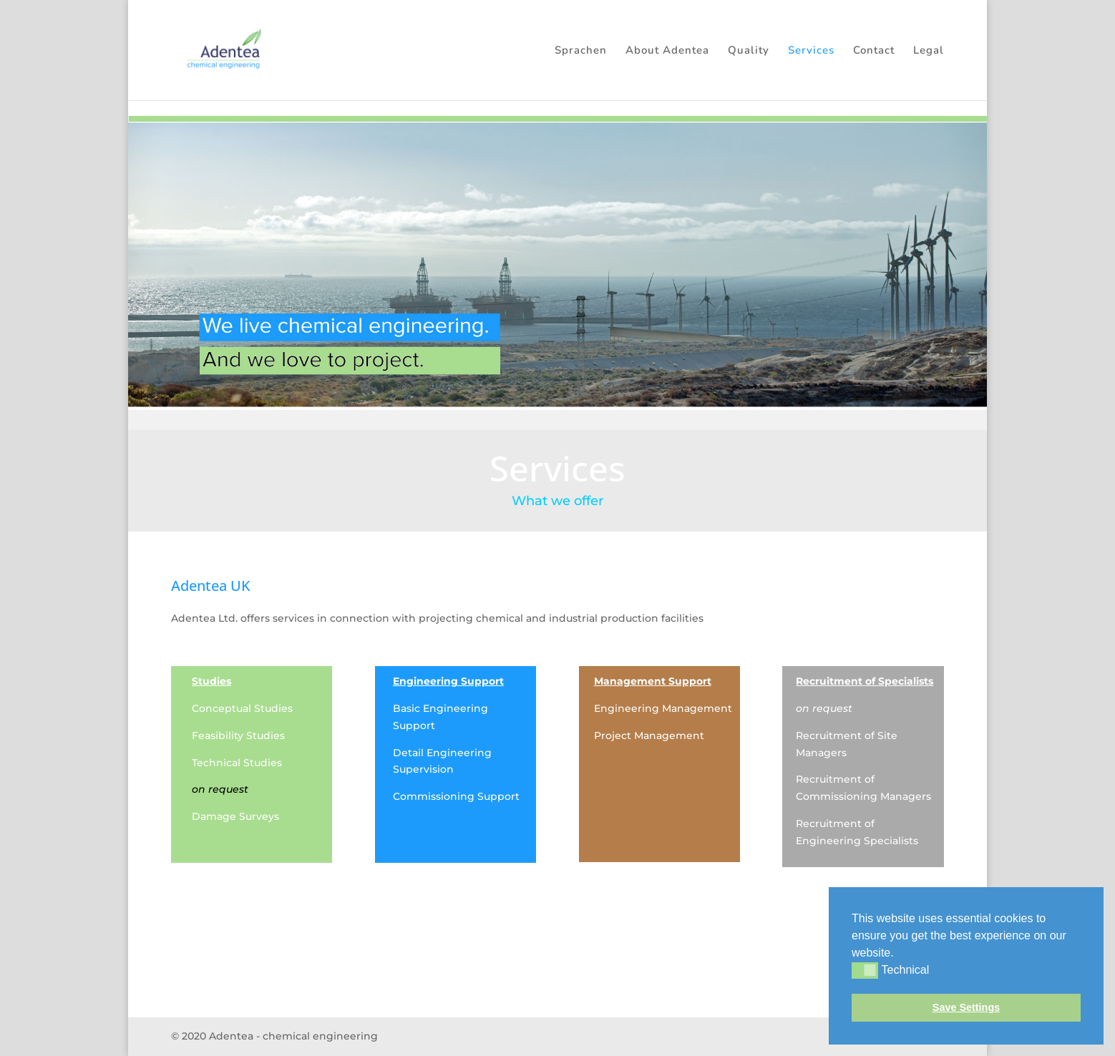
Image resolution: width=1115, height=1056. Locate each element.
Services (811, 51)
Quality (748, 51)
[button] (899, 954)
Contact (874, 51)
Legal (928, 51)
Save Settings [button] (966, 1007)
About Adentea (667, 51)
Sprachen (581, 51)
